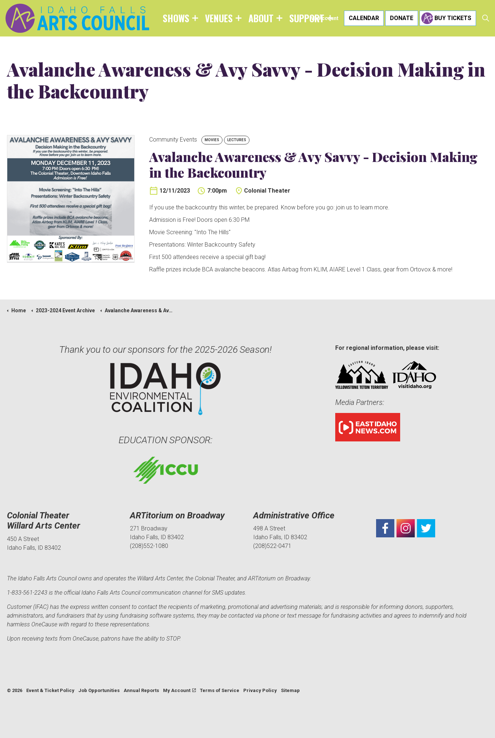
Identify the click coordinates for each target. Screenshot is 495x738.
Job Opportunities (99, 690)
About (261, 18)
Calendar (363, 18)
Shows (176, 18)
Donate (402, 18)
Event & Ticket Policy (50, 690)
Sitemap (290, 690)
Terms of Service (219, 690)
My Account (324, 18)
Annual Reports (141, 690)
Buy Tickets (448, 18)
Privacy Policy (260, 690)
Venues (219, 18)
